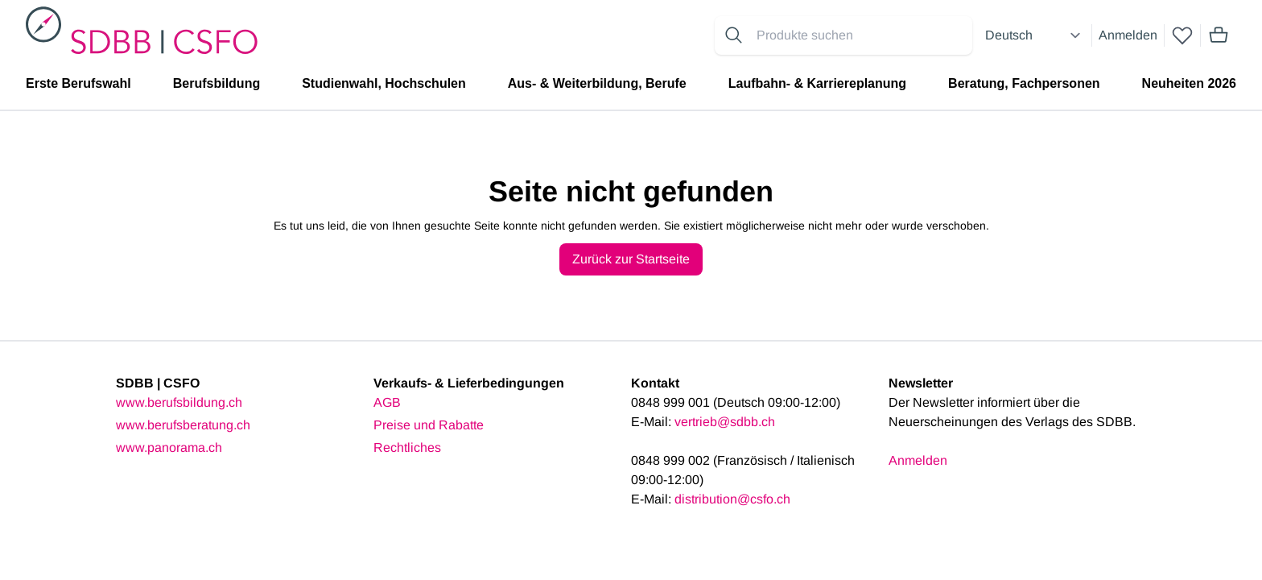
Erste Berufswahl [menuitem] (78, 83)
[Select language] (1035, 35)
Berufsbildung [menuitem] (216, 83)
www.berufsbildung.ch (179, 402)
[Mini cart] (1218, 35)
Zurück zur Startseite (631, 259)
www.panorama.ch (169, 447)
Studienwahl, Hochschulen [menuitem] (384, 83)
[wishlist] (1182, 35)
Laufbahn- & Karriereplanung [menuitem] (817, 83)
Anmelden (1128, 35)
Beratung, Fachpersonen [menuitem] (1023, 83)
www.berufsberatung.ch (183, 425)
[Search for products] (861, 35)
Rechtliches (407, 447)
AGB (387, 402)
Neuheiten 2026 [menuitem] (1189, 83)
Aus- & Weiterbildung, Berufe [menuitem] (597, 83)
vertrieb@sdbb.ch (724, 422)
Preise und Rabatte (428, 425)
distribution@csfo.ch (732, 499)
